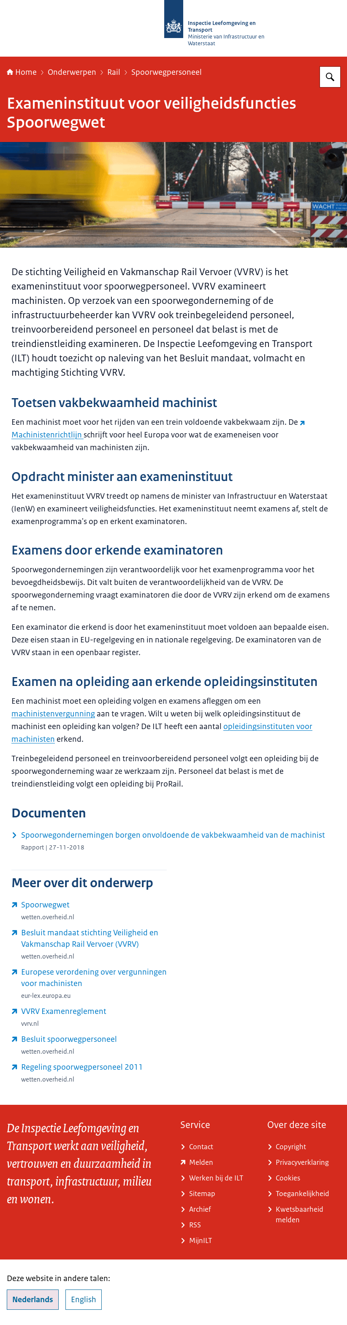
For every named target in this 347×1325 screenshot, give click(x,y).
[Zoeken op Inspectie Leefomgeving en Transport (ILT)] (330, 77)
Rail (113, 72)
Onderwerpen (72, 72)
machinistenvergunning (53, 714)
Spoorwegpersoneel (166, 72)
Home (22, 72)
